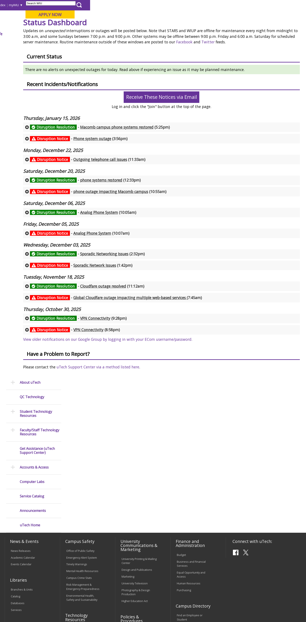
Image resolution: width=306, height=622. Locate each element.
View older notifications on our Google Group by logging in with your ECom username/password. (148, 376)
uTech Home (30, 200)
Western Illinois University (67, 18)
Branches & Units (22, 469)
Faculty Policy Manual (135, 528)
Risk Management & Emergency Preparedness (82, 466)
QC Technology (32, 72)
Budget (181, 434)
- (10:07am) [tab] (121, 270)
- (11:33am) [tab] (129, 196)
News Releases (21, 430)
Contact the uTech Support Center (275, 608)
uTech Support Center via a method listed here (139, 403)
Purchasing (184, 470)
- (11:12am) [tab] (128, 322)
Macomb (83, 25)
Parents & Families (19, 5)
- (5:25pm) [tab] (141, 164)
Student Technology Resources (36, 88)
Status (126, 43)
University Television (135, 463)
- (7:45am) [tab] (157, 334)
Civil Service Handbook (136, 545)
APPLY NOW (266, 15)
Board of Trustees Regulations (133, 519)
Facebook (79, 78)
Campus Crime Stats (79, 458)
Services (16, 489)
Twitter (103, 78)
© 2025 (16, 607)
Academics (63, 33)
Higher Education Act (135, 481)
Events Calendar (21, 444)
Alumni (118, 33)
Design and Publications (137, 449)
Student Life (207, 33)
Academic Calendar (23, 437)
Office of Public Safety (80, 430)
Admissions (92, 33)
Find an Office (185, 506)
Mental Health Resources (82, 451)
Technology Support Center (83, 529)
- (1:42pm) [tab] (122, 302)
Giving (181, 33)
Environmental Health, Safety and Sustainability (81, 477)
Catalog (15, 476)
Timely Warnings (76, 444)
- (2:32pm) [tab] (128, 290)
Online (122, 25)
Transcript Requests (24, 519)
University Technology (102, 43)
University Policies (133, 510)
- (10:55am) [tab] (139, 228)
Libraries (155, 5)
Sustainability (72, 589)
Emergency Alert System (81, 437)
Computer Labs (32, 156)
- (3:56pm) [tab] (120, 175)
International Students (65, 5)
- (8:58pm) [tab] (116, 366)
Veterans (96, 589)
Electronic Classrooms (80, 515)
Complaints (129, 563)
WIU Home (75, 43)
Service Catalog (32, 171)
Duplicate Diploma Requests (22, 527)
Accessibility (21, 589)
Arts (137, 33)
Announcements (33, 185)
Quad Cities (103, 25)
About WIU (34, 33)
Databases (17, 483)
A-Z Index (214, 5)
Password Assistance (80, 522)
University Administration (192, 519)
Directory (197, 5)
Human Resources (188, 463)
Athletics (158, 33)
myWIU (230, 5)
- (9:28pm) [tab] (119, 355)
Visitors (41, 5)
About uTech (30, 57)
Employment (46, 589)
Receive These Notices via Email (182, 134)
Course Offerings (176, 5)
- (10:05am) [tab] (124, 249)
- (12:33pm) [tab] (126, 217)
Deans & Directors (188, 513)
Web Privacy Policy (95, 607)
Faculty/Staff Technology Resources (39, 106)
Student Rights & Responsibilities (132, 554)
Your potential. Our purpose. (48, 25)
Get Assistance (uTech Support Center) (37, 125)
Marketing (128, 456)
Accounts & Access (34, 142)
